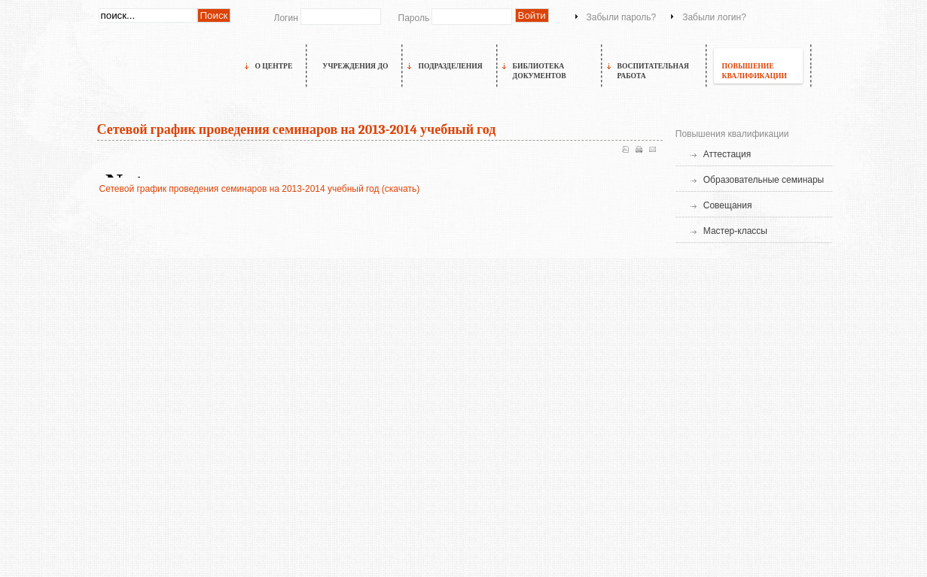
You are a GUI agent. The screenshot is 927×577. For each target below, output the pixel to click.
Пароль (414, 18)
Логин (286, 18)
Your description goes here (165, 82)
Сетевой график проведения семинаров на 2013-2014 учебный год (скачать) (259, 189)
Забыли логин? (714, 17)
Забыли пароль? (622, 17)
